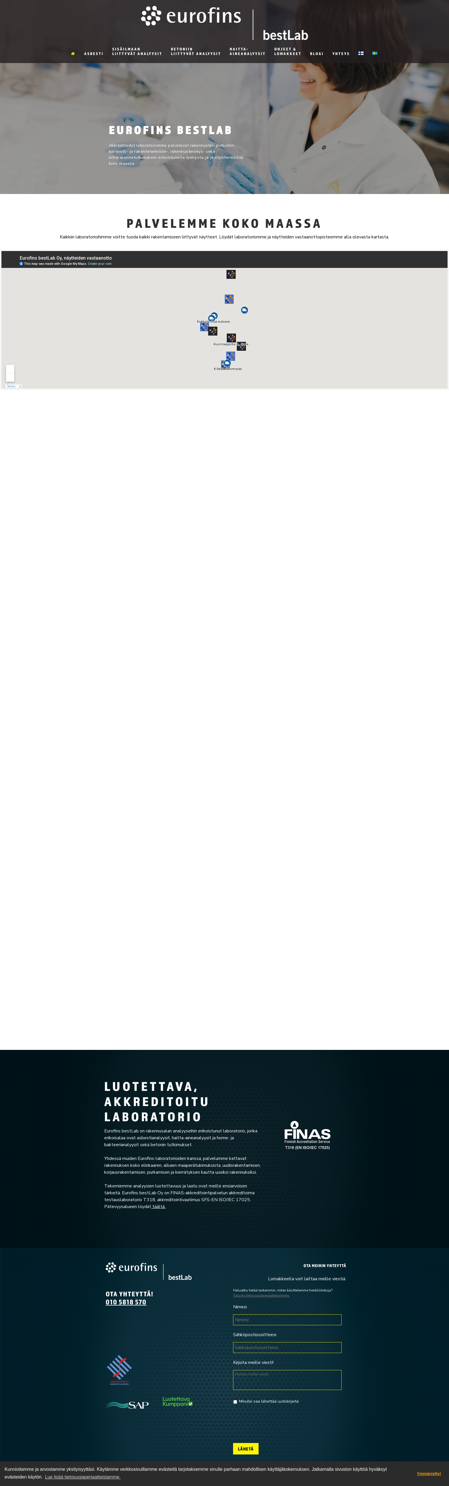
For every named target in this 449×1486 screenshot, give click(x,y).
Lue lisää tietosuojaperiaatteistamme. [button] (83, 1477)
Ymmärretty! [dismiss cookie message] (429, 1473)
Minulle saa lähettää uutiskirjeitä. (269, 1401)
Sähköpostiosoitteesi (254, 1335)
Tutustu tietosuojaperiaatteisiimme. (261, 1295)
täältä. (158, 1206)
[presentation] (276, 1421)
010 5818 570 (126, 1302)
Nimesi (240, 1307)
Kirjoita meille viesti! (253, 1363)
